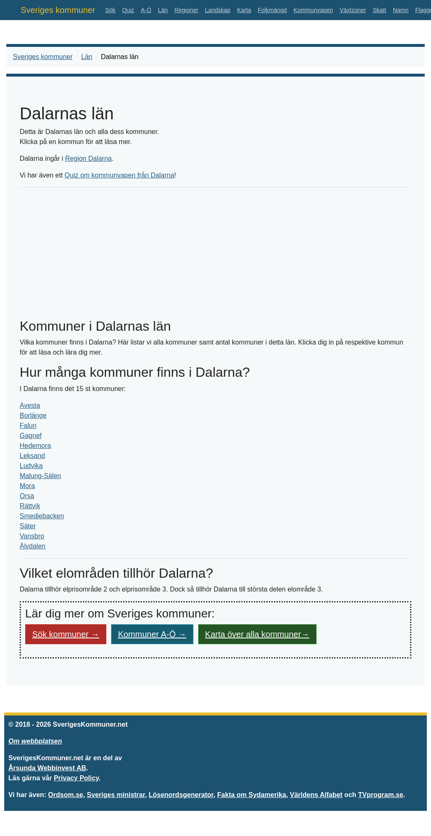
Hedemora (35, 445)
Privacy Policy (76, 778)
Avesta (30, 405)
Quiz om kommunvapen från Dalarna (119, 175)
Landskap (217, 10)
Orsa (27, 495)
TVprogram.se (380, 794)
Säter (28, 526)
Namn (400, 10)
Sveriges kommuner (58, 10)
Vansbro (32, 536)
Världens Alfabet (316, 794)
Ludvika (31, 465)
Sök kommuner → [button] (65, 634)
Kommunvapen (313, 10)
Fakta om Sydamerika (251, 794)
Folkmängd (272, 10)
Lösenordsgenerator (181, 794)
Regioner (187, 10)
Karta (244, 10)
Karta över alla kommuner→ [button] (257, 634)
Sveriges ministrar (116, 794)
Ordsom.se (65, 794)
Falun (28, 425)
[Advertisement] (215, 252)
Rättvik (30, 505)
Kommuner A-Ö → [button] (152, 634)
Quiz (128, 10)
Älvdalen (32, 546)
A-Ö (146, 10)
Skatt (379, 10)
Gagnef (30, 435)
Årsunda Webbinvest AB (47, 768)
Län (163, 10)
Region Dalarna (88, 158)
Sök (110, 10)
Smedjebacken (42, 516)
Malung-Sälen (40, 475)
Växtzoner (353, 10)
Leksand (32, 455)
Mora (27, 485)
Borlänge (33, 415)
